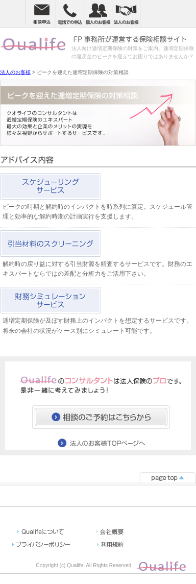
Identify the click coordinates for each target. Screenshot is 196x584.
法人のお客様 (15, 72)
